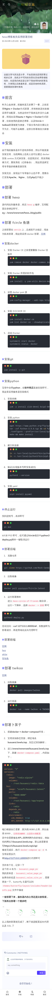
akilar (4, 653)
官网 (43, 233)
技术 (47, 41)
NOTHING (23, 950)
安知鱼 (5, 657)
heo (4, 649)
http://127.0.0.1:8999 (15, 856)
